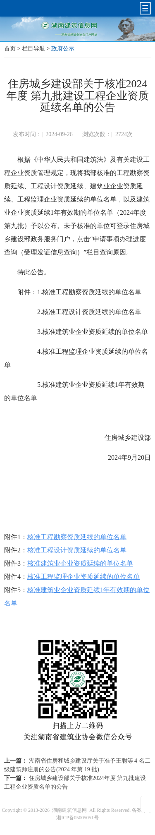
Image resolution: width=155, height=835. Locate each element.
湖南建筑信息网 (69, 810)
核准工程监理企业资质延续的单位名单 (83, 576)
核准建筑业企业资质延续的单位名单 (80, 563)
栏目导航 (33, 49)
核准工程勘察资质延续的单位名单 (76, 536)
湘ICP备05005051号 (77, 818)
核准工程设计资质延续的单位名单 (76, 550)
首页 (10, 49)
